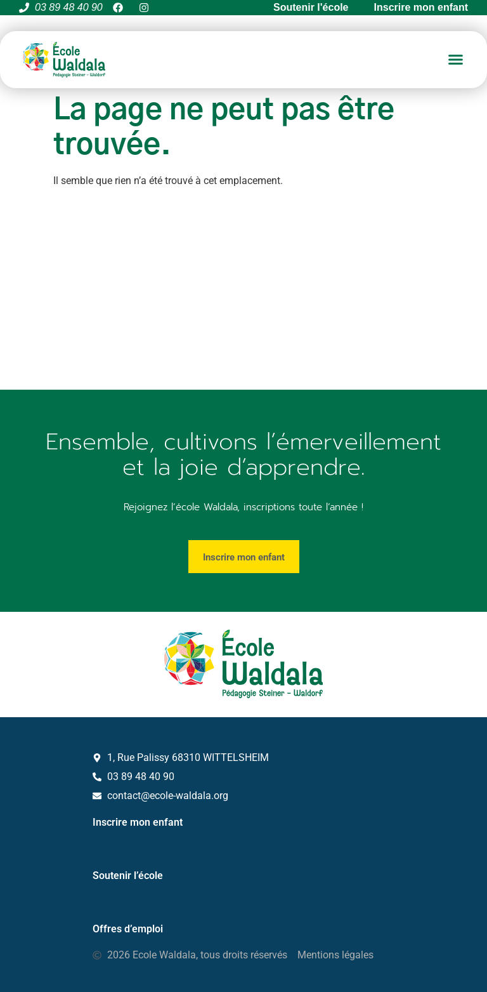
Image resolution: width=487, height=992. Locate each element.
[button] (456, 60)
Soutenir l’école (128, 876)
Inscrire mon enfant (138, 822)
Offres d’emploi (128, 929)
